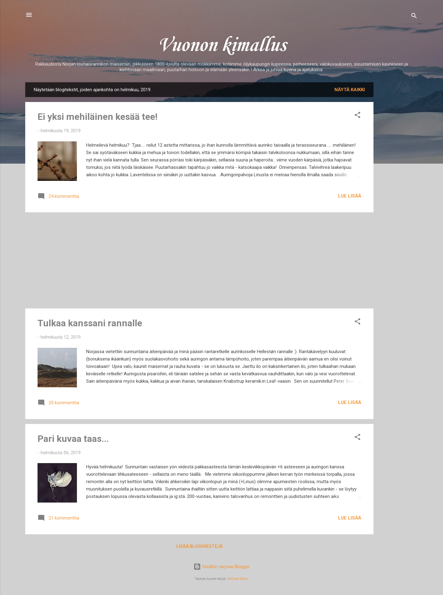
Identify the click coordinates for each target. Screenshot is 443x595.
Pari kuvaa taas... (73, 438)
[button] (357, 116)
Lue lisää (349, 196)
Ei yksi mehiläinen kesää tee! (98, 116)
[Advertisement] (398, 174)
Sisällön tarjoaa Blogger (222, 566)
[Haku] (414, 16)
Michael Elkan (237, 579)
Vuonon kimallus (221, 45)
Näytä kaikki (349, 89)
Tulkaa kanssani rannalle (90, 323)
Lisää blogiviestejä (199, 546)
